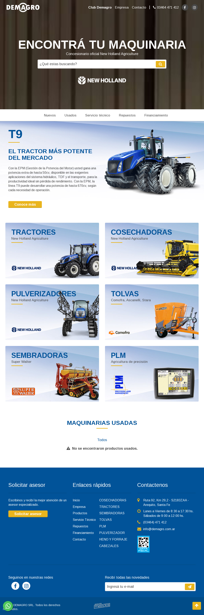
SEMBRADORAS (112, 513)
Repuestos (127, 115)
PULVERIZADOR (112, 533)
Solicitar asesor (28, 514)
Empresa (122, 7)
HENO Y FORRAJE (113, 539)
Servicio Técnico (84, 519)
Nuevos (50, 115)
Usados (70, 115)
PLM (102, 526)
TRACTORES (109, 506)
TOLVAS (105, 519)
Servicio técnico (97, 115)
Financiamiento (156, 115)
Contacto (139, 7)
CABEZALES (109, 546)
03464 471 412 (168, 7)
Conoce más (25, 204)
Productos (80, 513)
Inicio (76, 500)
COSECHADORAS (112, 500)
